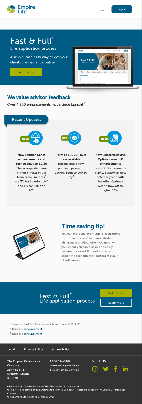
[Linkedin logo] (125, 369)
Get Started (26, 72)
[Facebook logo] (115, 369)
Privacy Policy (33, 349)
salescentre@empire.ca (64, 365)
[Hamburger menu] (102, 9)
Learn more (116, 302)
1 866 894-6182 (60, 361)
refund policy (74, 386)
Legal (11, 349)
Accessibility (60, 349)
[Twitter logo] (106, 369)
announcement (33, 328)
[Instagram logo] (94, 369)
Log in (121, 9)
